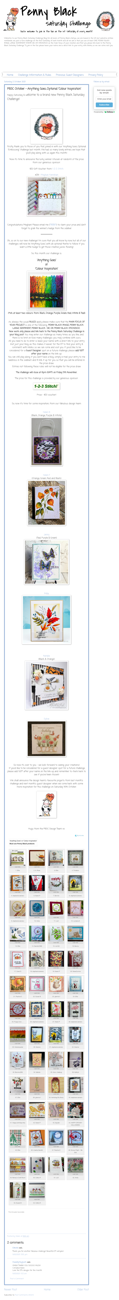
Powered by (104, 112)
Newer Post (10, 1289)
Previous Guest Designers (70, 75)
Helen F (46, 475)
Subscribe (104, 105)
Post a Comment (17, 1278)
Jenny (46, 534)
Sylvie (46, 718)
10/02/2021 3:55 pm (19, 1254)
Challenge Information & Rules (34, 75)
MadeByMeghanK (19, 1262)
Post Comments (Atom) (24, 1295)
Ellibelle (15, 1248)
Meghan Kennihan (49, 175)
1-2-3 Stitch (57, 168)
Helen (53, 224)
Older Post (83, 1289)
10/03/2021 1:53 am (19, 1273)
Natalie (46, 656)
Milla (46, 593)
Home (10, 75)
